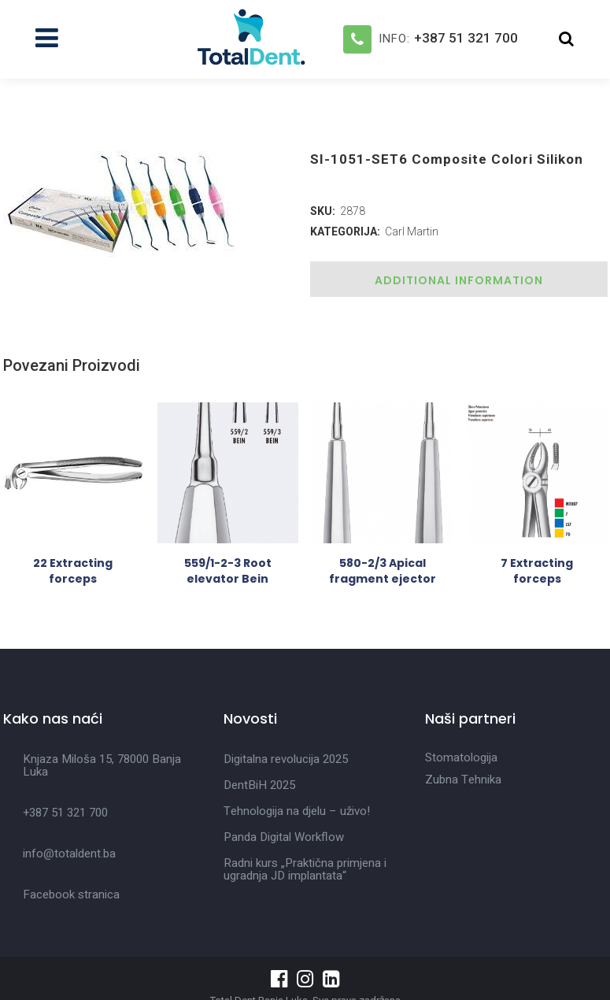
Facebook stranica (71, 894)
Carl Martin (411, 231)
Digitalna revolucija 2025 (286, 759)
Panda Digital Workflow (284, 837)
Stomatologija (461, 757)
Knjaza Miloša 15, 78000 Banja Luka (102, 765)
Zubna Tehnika (463, 779)
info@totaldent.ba (69, 853)
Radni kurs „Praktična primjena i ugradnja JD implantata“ (305, 869)
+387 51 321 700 (466, 38)
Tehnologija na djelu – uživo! (297, 811)
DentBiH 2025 (259, 785)
